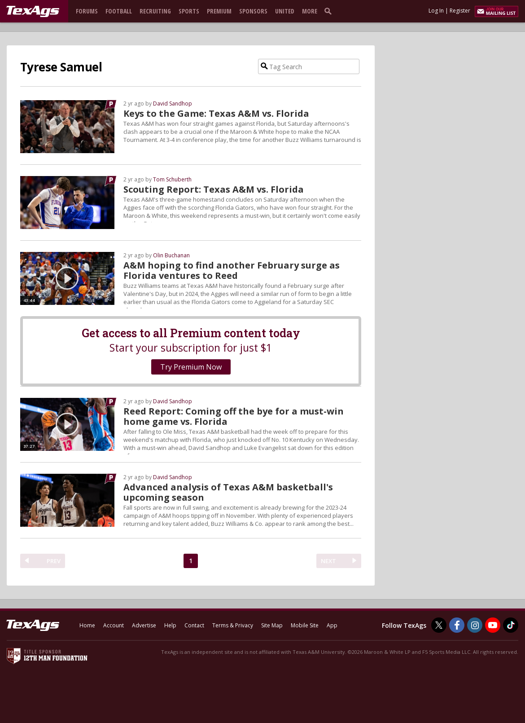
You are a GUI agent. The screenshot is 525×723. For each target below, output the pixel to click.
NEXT (328, 561)
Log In (436, 10)
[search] (329, 10)
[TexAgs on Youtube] (492, 625)
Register (460, 10)
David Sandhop (172, 103)
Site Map (272, 625)
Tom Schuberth (172, 179)
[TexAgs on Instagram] (474, 625)
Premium (219, 11)
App (332, 625)
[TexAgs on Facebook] (456, 625)
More (309, 11)
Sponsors (253, 11)
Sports (189, 11)
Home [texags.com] (87, 625)
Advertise (144, 625)
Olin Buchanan (171, 255)
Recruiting (155, 11)
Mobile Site (305, 625)
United (284, 11)
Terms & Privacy (232, 625)
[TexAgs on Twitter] (438, 625)
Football (118, 11)
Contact (194, 625)
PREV (54, 561)
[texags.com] (32, 12)
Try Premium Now (191, 367)
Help (170, 625)
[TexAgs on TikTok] (510, 625)
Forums (87, 11)
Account (113, 625)
